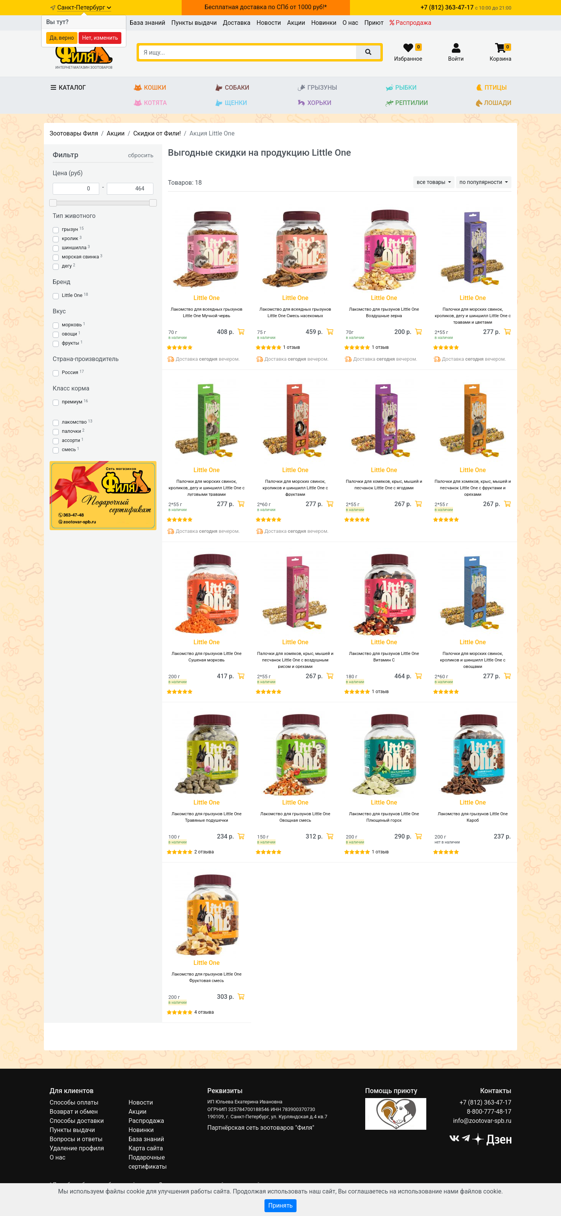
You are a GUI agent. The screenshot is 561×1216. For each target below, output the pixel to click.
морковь (72, 324)
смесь (69, 449)
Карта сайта (146, 1148)
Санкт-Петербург (84, 7)
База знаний (147, 22)
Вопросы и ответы (76, 1139)
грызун (70, 229)
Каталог (68, 87)
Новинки (323, 22)
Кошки (150, 88)
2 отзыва (204, 852)
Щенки (230, 103)
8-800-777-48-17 (489, 1111)
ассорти (71, 440)
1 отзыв (291, 347)
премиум (72, 402)
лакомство (74, 422)
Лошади (493, 103)
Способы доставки (77, 1120)
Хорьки (314, 103)
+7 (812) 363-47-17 (485, 1102)
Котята (150, 103)
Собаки (231, 88)
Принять (280, 1205)
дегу (67, 266)
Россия (70, 372)
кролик (70, 238)
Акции (296, 22)
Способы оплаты (74, 1102)
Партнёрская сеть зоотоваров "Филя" (260, 1127)
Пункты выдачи (194, 22)
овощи (69, 334)
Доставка (236, 22)
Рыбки (401, 88)
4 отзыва (204, 1012)
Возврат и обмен (74, 1111)
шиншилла (74, 247)
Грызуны (317, 88)
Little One (72, 295)
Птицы (491, 88)
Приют (374, 22)
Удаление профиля (77, 1148)
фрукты (70, 343)
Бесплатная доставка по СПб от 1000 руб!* (266, 7)
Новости (268, 22)
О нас (350, 22)
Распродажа (410, 22)
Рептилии (406, 103)
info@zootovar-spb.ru (482, 1120)
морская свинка (80, 257)
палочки (71, 431)
